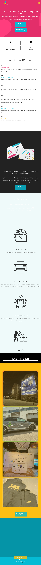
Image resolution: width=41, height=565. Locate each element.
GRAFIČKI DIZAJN (20, 273)
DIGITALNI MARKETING (20, 341)
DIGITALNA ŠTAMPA (20, 306)
